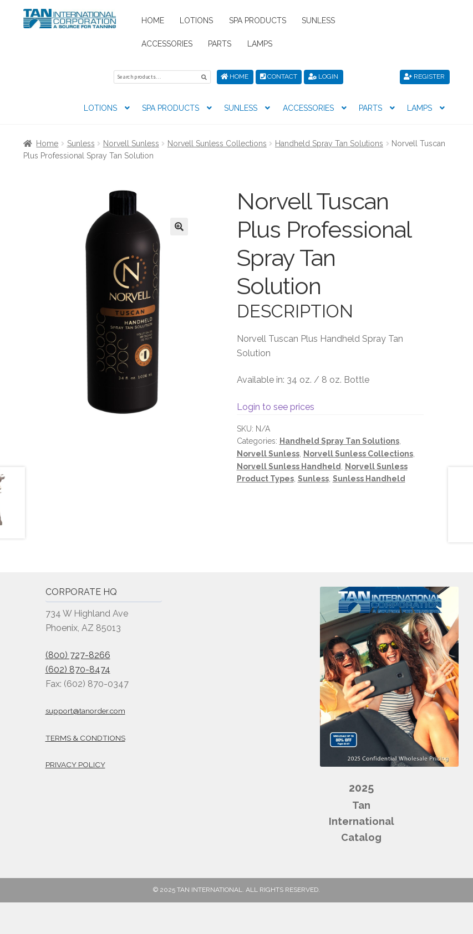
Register (424, 76)
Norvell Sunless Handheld (289, 465)
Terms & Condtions (85, 736)
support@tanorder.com (85, 710)
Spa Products (257, 20)
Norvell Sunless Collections (217, 142)
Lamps (259, 43)
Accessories (166, 43)
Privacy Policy (75, 763)
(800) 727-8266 (77, 654)
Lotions (196, 20)
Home (152, 20)
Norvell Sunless (131, 142)
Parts (219, 43)
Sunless (318, 20)
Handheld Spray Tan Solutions (329, 142)
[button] (179, 226)
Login (323, 76)
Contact (278, 76)
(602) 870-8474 (77, 668)
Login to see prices (275, 406)
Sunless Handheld (369, 478)
